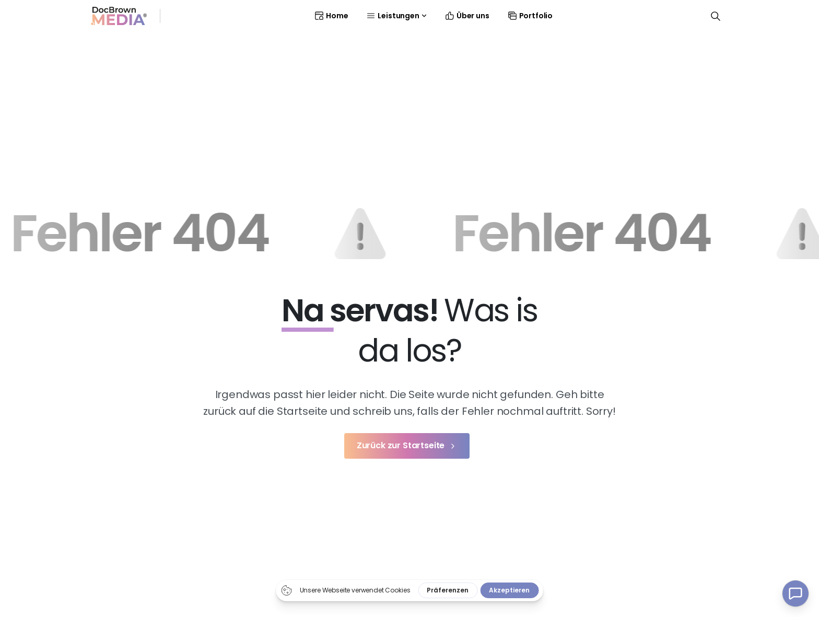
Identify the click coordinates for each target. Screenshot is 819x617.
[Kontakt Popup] (795, 593)
